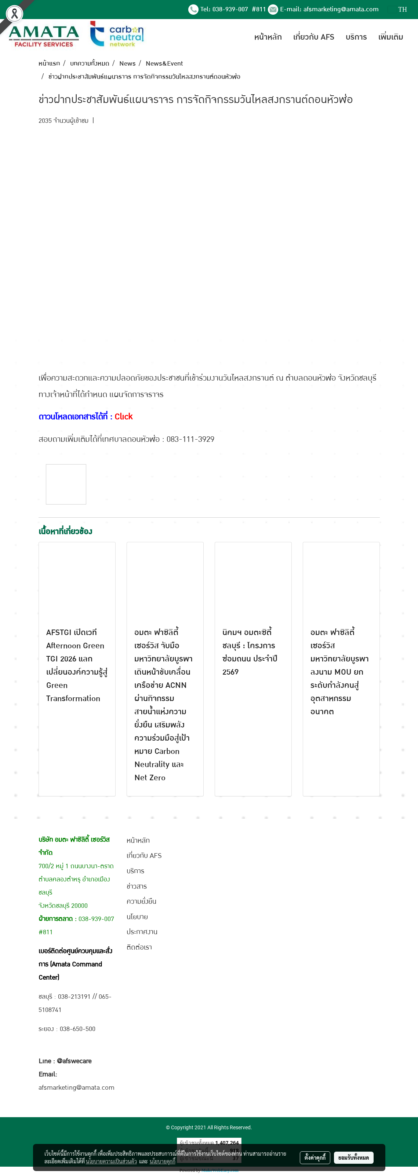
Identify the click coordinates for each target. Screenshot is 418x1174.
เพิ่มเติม (390, 37)
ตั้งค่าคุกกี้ (315, 1157)
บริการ (356, 37)
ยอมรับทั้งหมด (353, 1157)
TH (397, 9)
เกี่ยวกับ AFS (313, 37)
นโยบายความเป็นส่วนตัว (111, 1161)
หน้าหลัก (268, 37)
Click (123, 416)
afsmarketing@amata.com (341, 9)
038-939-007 (231, 9)
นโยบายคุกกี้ (162, 1161)
